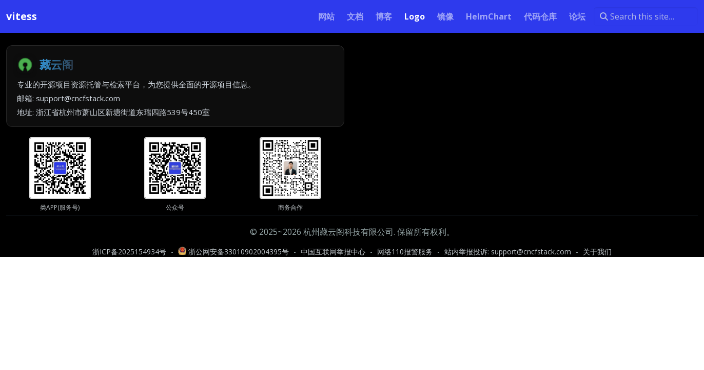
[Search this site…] (646, 16)
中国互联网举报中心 (333, 251)
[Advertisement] (529, 117)
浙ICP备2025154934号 (129, 251)
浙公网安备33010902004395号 (234, 251)
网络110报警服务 (405, 251)
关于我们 (597, 251)
